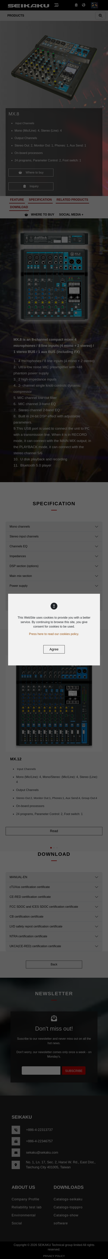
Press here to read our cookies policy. (54, 633)
